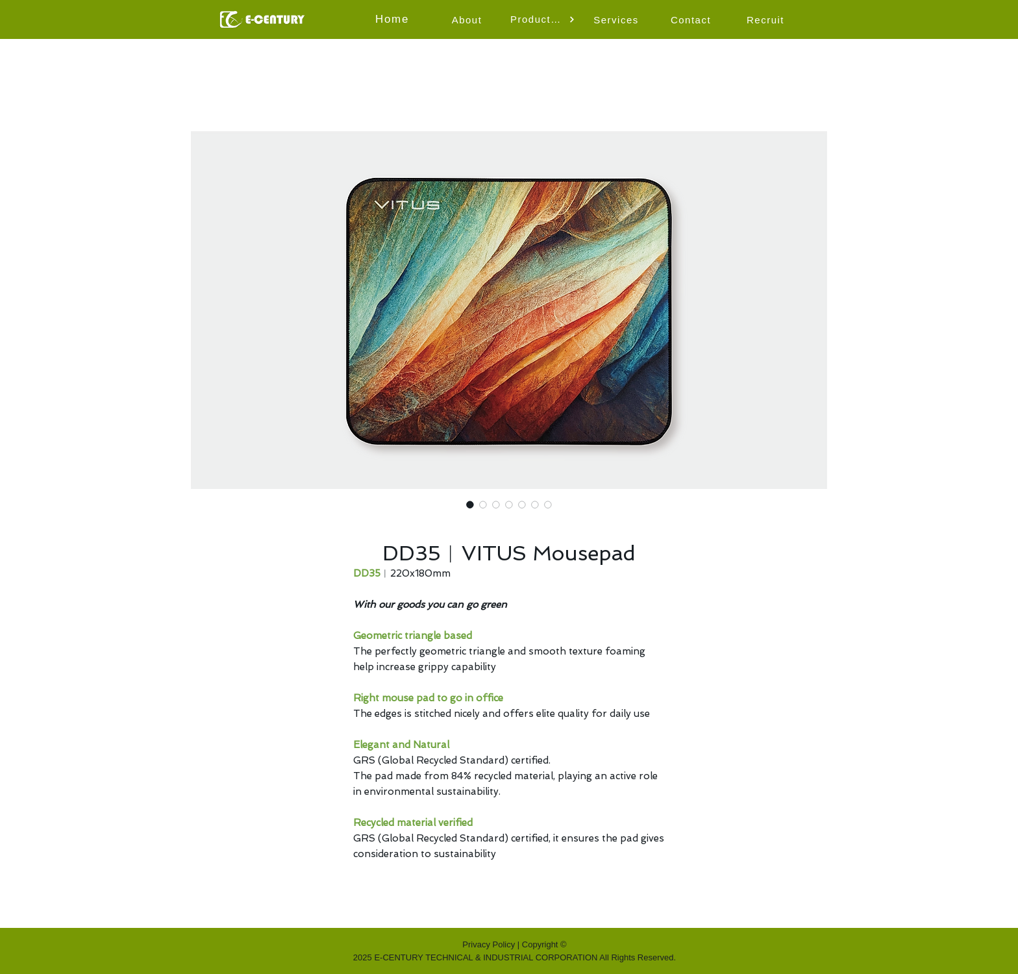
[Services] (617, 19)
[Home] (393, 19)
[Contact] (692, 19)
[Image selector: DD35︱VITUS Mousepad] (470, 504)
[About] (468, 19)
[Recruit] (766, 19)
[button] (542, 19)
